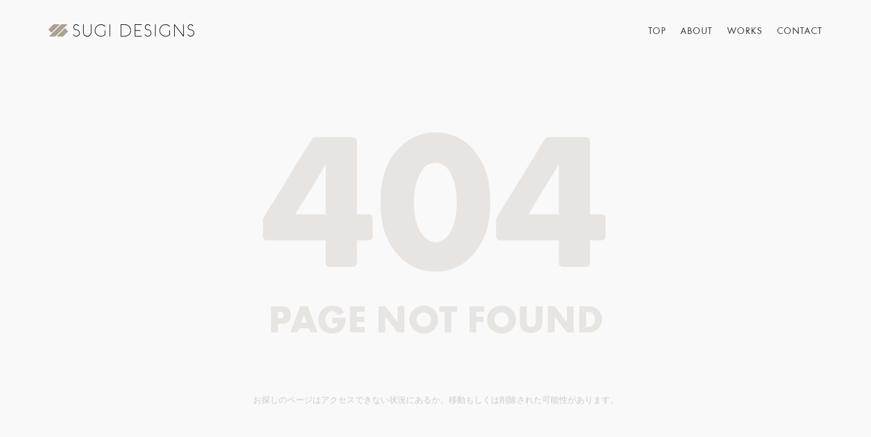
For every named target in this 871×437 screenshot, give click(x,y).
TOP (657, 31)
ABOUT (696, 31)
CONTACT (799, 31)
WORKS (744, 31)
